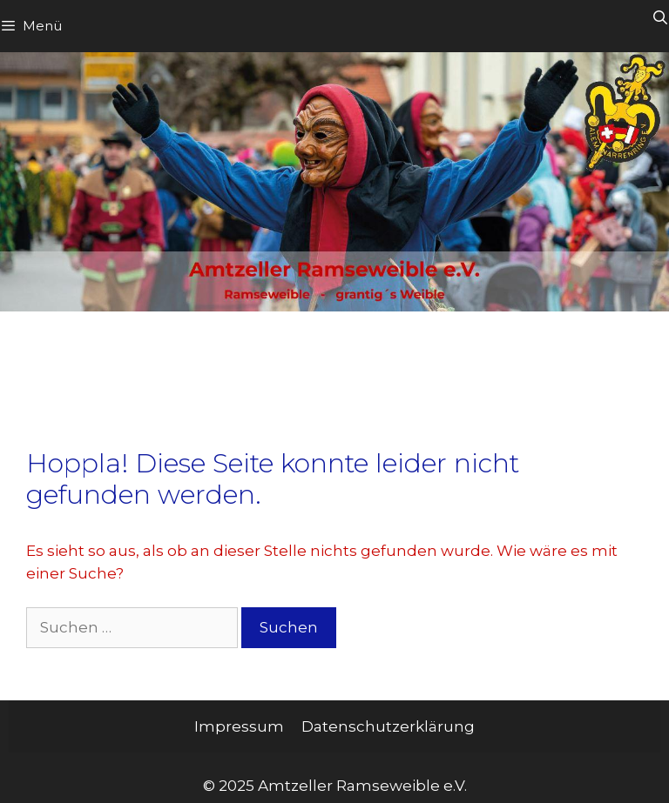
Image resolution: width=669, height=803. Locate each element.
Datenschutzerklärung (388, 726)
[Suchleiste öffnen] (660, 18)
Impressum (239, 726)
